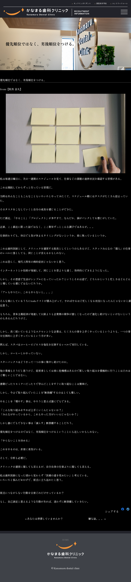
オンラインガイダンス (82, 3)
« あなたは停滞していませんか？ (44, 518)
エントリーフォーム (120, 3)
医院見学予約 (101, 3)
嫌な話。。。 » (97, 518)
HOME (65, 540)
